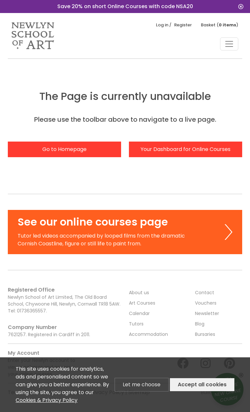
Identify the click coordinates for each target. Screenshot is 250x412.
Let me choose (141, 384)
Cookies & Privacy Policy (46, 400)
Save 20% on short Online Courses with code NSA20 (150, 6)
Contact (204, 292)
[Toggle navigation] (229, 43)
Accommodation (148, 334)
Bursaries (205, 334)
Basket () (219, 25)
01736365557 (31, 311)
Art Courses (142, 303)
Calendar (139, 313)
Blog (199, 324)
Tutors (136, 324)
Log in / (164, 25)
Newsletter (207, 313)
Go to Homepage (64, 149)
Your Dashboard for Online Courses (185, 149)
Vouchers (205, 303)
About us (139, 292)
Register (183, 25)
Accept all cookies (202, 384)
